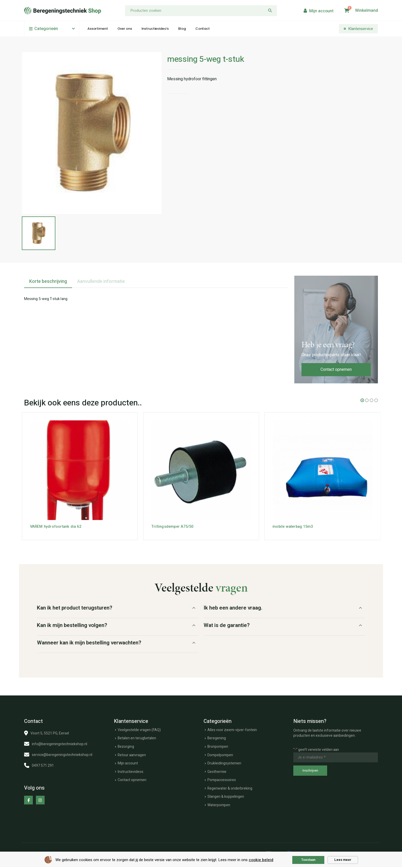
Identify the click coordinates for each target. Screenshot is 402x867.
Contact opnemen (336, 368)
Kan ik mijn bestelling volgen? (72, 624)
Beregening (216, 737)
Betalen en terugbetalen (137, 737)
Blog (182, 28)
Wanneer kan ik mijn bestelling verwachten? (89, 641)
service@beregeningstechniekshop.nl (62, 753)
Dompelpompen (220, 753)
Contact (202, 28)
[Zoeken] (270, 10)
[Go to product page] (80, 469)
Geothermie (216, 770)
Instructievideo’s (155, 28)
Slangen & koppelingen (225, 795)
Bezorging (126, 745)
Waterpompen (218, 803)
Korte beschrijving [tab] (48, 280)
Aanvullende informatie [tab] (101, 280)
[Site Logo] (62, 10)
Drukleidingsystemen (224, 762)
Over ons (124, 28)
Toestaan (308, 859)
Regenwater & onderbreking (229, 787)
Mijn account (128, 762)
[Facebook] (28, 798)
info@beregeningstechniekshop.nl (59, 742)
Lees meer (342, 859)
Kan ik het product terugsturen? (74, 607)
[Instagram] (40, 798)
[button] (362, 399)
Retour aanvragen (132, 753)
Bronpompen (217, 745)
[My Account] (318, 10)
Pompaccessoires (221, 779)
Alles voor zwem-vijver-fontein (232, 728)
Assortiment (97, 28)
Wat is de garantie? (227, 624)
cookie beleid (261, 860)
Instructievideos (130, 770)
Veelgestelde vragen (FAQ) (139, 728)
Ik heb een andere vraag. (233, 607)
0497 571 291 (43, 764)
